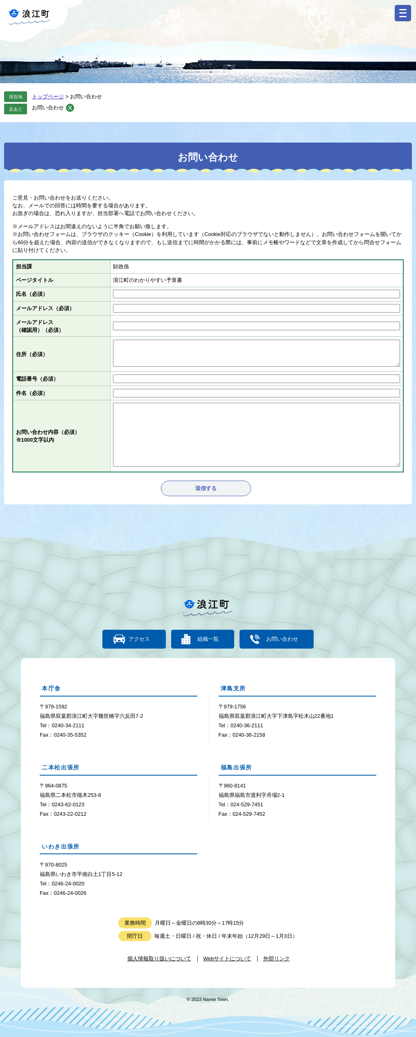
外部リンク (276, 958)
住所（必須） (32, 354)
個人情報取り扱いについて (159, 958)
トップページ (48, 96)
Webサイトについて (227, 958)
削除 (70, 108)
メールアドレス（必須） (45, 308)
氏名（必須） (32, 294)
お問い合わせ (48, 107)
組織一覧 (208, 639)
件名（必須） (32, 393)
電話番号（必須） (37, 379)
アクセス (139, 639)
